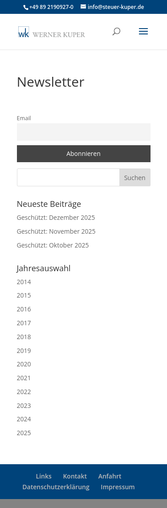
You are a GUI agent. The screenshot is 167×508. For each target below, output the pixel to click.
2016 (24, 309)
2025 (24, 432)
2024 (24, 419)
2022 (24, 391)
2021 (24, 378)
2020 (24, 364)
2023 (24, 405)
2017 (24, 323)
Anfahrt (110, 476)
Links (44, 476)
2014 (24, 281)
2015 (24, 295)
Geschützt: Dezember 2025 (56, 217)
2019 (24, 350)
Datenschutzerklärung (55, 487)
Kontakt (75, 476)
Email (24, 118)
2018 (24, 336)
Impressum (117, 487)
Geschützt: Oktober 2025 (53, 245)
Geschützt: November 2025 (56, 231)
